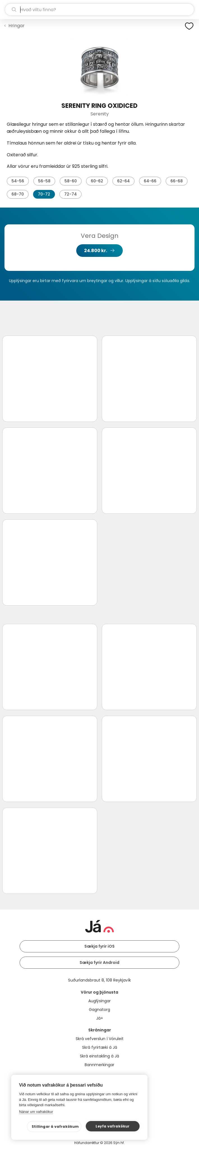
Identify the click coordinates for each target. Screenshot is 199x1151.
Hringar (16, 25)
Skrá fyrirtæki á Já (99, 1047)
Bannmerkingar (99, 1065)
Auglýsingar (99, 1001)
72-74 (70, 194)
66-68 (176, 181)
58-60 (70, 181)
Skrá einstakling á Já (99, 1056)
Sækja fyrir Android (99, 962)
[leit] (99, 9)
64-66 (150, 181)
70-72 (44, 194)
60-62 (97, 181)
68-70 (17, 194)
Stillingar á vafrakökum (55, 1126)
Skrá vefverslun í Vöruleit (100, 1038)
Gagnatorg (99, 1009)
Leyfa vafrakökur (112, 1126)
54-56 (17, 181)
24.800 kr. (95, 250)
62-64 (123, 181)
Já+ (99, 1018)
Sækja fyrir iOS (99, 946)
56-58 (44, 181)
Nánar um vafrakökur (36, 1112)
